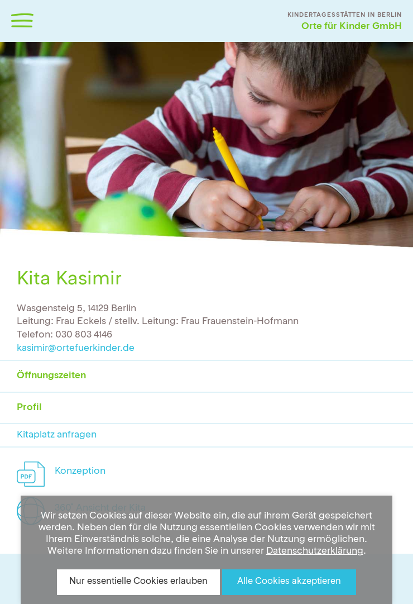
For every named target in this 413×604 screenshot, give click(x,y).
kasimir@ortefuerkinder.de (76, 348)
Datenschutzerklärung (314, 551)
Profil (29, 407)
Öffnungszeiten (51, 376)
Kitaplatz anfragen (57, 435)
